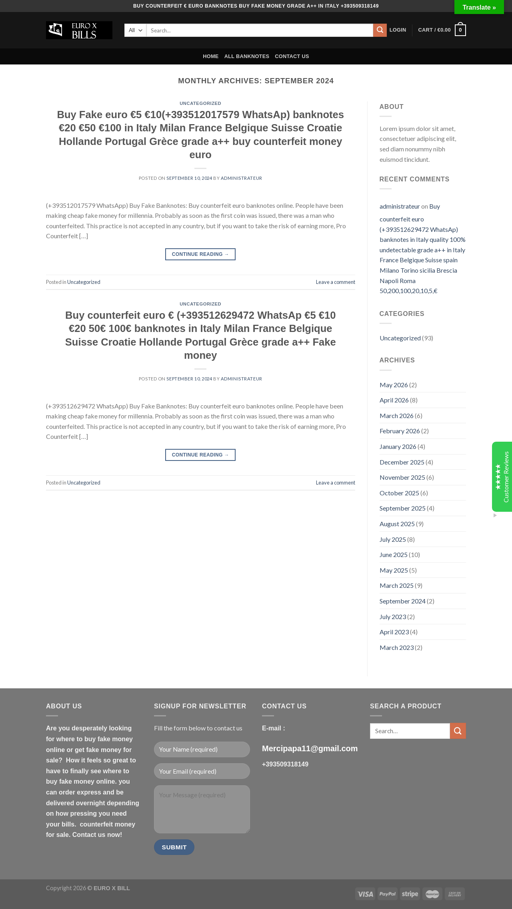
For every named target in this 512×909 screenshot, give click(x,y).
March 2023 (397, 647)
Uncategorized (200, 103)
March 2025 (397, 585)
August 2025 (397, 523)
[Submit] (380, 30)
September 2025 (403, 508)
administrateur (241, 178)
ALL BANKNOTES (247, 56)
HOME (210, 56)
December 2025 (402, 462)
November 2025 (402, 477)
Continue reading (200, 254)
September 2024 (403, 601)
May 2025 (394, 570)
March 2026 (397, 415)
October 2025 (399, 493)
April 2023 (394, 631)
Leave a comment (335, 282)
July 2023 (393, 616)
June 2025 (394, 554)
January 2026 (398, 446)
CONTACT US (292, 56)
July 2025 (393, 539)
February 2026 (400, 430)
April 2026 (394, 400)
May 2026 (394, 384)
